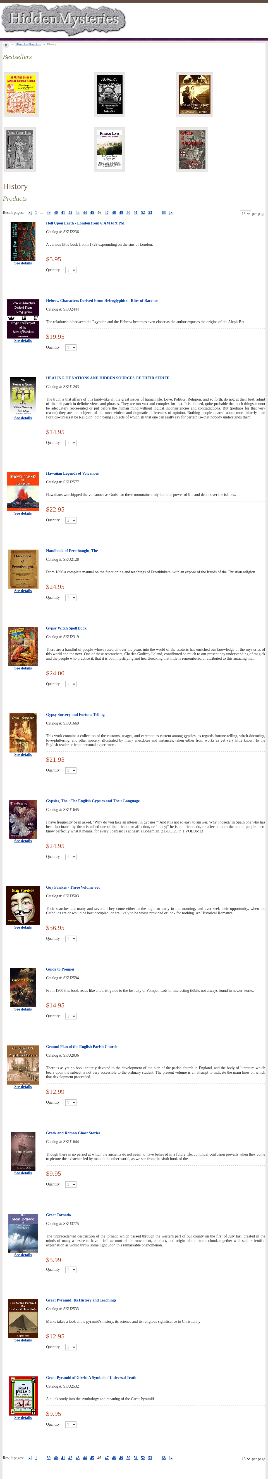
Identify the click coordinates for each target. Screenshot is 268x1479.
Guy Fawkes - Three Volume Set (73, 887)
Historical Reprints (28, 44)
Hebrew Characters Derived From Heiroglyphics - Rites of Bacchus (102, 301)
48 (114, 212)
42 (70, 212)
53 (150, 212)
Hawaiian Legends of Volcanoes (72, 473)
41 (63, 212)
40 (56, 212)
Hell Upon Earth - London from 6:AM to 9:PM (85, 223)
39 (49, 212)
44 (85, 212)
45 (92, 212)
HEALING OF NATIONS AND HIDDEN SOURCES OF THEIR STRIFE (107, 378)
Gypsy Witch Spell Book (66, 628)
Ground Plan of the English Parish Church (81, 1047)
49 (121, 212)
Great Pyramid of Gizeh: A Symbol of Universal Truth (91, 1378)
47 (107, 212)
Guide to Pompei (60, 969)
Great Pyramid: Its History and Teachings (81, 1300)
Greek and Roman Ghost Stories (73, 1133)
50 (128, 212)
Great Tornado (58, 1215)
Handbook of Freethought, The (72, 551)
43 (78, 212)
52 (143, 212)
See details (23, 263)
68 (164, 212)
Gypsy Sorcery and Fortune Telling (75, 715)
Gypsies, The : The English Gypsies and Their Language (93, 801)
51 (136, 212)
